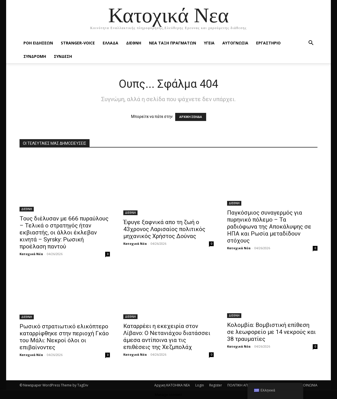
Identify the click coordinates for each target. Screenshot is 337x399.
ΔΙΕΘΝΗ (133, 43)
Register (215, 385)
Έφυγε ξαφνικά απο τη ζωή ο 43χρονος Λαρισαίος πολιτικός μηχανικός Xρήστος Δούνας (164, 229)
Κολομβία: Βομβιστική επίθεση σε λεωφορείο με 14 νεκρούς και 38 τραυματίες (271, 332)
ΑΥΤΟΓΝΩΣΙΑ (235, 43)
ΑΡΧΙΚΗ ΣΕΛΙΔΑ (190, 117)
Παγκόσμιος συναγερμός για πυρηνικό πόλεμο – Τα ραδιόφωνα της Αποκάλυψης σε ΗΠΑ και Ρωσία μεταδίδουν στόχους (269, 226)
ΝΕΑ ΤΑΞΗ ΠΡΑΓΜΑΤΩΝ (172, 43)
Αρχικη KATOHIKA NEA (172, 385)
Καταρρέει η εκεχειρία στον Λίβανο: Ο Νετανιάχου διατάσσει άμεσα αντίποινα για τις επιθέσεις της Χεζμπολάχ (166, 336)
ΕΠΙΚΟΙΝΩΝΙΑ (306, 385)
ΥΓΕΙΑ (209, 43)
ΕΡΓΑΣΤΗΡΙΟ (268, 43)
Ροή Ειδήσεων (38, 43)
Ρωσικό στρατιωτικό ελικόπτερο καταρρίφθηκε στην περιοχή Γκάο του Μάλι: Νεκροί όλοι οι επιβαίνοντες (64, 337)
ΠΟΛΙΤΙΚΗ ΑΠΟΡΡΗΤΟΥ (245, 385)
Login (199, 385)
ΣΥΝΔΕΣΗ (63, 56)
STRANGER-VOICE (78, 43)
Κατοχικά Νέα (31, 254)
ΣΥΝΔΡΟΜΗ (34, 56)
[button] (310, 43)
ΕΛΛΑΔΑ (110, 43)
